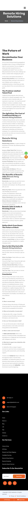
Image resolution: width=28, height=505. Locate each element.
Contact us (4, 439)
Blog (3, 427)
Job (3, 430)
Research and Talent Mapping (9, 456)
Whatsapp (7, 503)
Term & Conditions (21, 500)
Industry (4, 436)
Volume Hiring (5, 450)
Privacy (12, 500)
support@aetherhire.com (13, 406)
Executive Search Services (8, 468)
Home (6, 21)
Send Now (19, 480)
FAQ (3, 433)
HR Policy (4, 453)
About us (4, 424)
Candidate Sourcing (6, 459)
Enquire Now (21, 503)
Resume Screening (6, 465)
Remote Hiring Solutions (8, 462)
